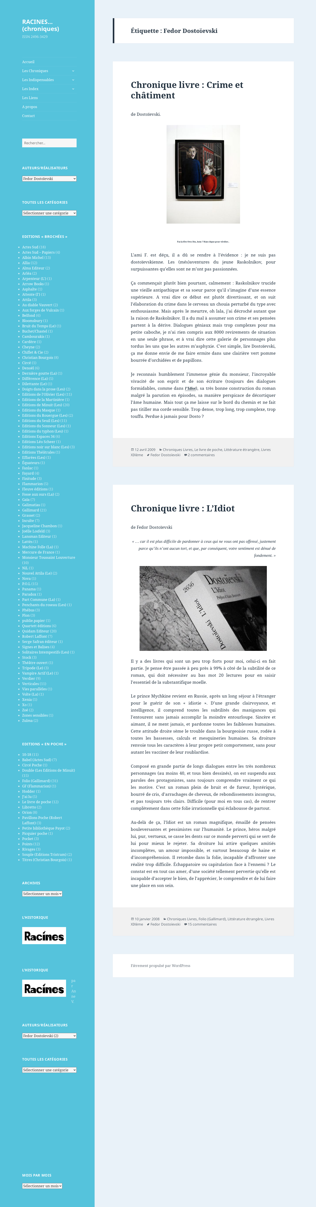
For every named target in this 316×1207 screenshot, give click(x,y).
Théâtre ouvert (35, 662)
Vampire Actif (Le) (37, 673)
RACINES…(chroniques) (40, 25)
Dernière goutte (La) (39, 373)
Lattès (27, 541)
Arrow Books (33, 283)
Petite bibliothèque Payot (43, 828)
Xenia (27, 699)
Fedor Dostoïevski (165, 454)
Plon (26, 615)
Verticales (30, 683)
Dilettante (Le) (34, 383)
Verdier (28, 678)
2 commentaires (201, 454)
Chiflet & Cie (32, 352)
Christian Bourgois (37, 357)
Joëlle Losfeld (33, 531)
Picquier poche (34, 833)
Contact (28, 115)
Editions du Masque (38, 410)
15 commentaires (202, 924)
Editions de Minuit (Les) (42, 404)
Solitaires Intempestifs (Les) (45, 652)
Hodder (28, 791)
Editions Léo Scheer (38, 441)
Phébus (28, 610)
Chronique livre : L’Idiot (183, 508)
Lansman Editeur (36, 536)
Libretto (29, 807)
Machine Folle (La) (37, 547)
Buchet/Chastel (34, 331)
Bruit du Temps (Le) (39, 326)
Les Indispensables (38, 79)
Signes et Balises (35, 646)
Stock (26, 657)
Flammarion (32, 483)
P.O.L (26, 583)
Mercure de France (38, 552)
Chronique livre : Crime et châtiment (187, 90)
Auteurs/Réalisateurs (45, 168)
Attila (26, 299)
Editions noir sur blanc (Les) (45, 447)
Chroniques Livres (178, 449)
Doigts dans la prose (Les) (43, 389)
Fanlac (27, 468)
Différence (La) (35, 378)
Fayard (28, 473)
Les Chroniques (35, 70)
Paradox (29, 594)
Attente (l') (31, 294)
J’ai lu (27, 796)
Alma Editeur (33, 268)
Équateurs (31, 462)
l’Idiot (190, 388)
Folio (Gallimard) (36, 780)
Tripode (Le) (32, 668)
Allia (26, 262)
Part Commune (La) (38, 599)
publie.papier (33, 620)
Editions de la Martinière (43, 399)
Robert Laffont (34, 636)
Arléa (26, 273)
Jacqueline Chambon (39, 525)
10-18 (26, 754)
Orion (27, 812)
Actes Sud (30, 247)
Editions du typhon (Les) (42, 431)
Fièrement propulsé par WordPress (160, 965)
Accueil (28, 61)
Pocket (27, 838)
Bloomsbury (32, 320)
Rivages (28, 849)
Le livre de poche (36, 801)
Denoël (28, 368)
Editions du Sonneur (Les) (43, 426)
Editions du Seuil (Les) (40, 420)
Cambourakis (33, 336)
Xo (24, 704)
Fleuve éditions (35, 489)
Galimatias (31, 504)
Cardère (29, 341)
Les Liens (30, 97)
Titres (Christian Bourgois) (44, 859)
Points (27, 844)
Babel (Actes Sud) (36, 759)
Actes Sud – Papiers (38, 252)
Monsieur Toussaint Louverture (48, 557)
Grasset (28, 515)
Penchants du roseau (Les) (44, 604)
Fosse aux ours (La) (38, 494)
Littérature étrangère (241, 449)
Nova (26, 578)
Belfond (28, 315)
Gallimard (30, 510)
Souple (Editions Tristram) (44, 854)
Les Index (30, 88)
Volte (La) (30, 694)
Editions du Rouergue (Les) (45, 415)
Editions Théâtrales (38, 452)
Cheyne (28, 347)
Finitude (29, 478)
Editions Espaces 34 (38, 436)
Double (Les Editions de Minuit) (48, 770)
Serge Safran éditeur (39, 641)
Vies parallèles (34, 689)
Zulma (27, 720)
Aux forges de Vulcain (40, 310)
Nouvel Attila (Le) (37, 573)
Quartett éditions (36, 625)
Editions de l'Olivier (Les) (43, 394)
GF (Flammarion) (36, 786)
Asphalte (29, 289)
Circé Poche (32, 765)
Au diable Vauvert (37, 305)
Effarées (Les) (33, 457)
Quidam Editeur (35, 631)
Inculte (28, 520)
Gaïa (26, 499)
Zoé (25, 710)
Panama (29, 589)
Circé (26, 362)
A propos (29, 106)
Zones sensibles (35, 715)
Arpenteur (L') (34, 278)
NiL (25, 568)
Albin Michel (32, 257)
